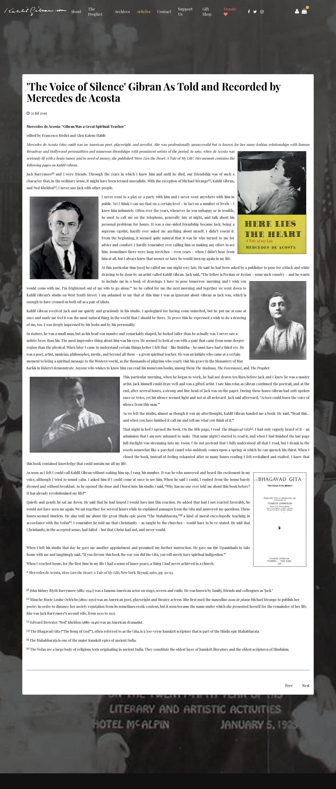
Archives (122, 11)
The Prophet (95, 11)
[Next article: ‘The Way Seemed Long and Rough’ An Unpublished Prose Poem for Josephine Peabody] (305, 685)
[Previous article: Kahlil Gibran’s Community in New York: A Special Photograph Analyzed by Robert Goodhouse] (289, 685)
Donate (230, 11)
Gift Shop (207, 11)
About (76, 11)
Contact (164, 11)
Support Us (185, 11)
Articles (143, 11)
